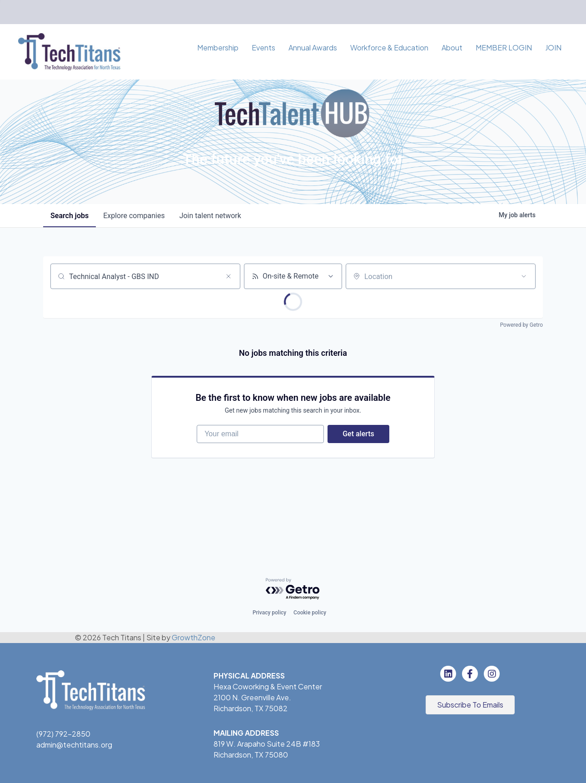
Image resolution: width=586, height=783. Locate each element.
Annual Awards (312, 47)
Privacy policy (269, 612)
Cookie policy (309, 612)
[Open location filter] (524, 276)
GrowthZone (193, 637)
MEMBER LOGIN (504, 47)
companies (133, 215)
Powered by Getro (521, 325)
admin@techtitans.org (74, 744)
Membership (217, 47)
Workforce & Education (389, 47)
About (452, 47)
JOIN (553, 47)
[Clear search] (228, 276)
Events (263, 47)
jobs (69, 215)
